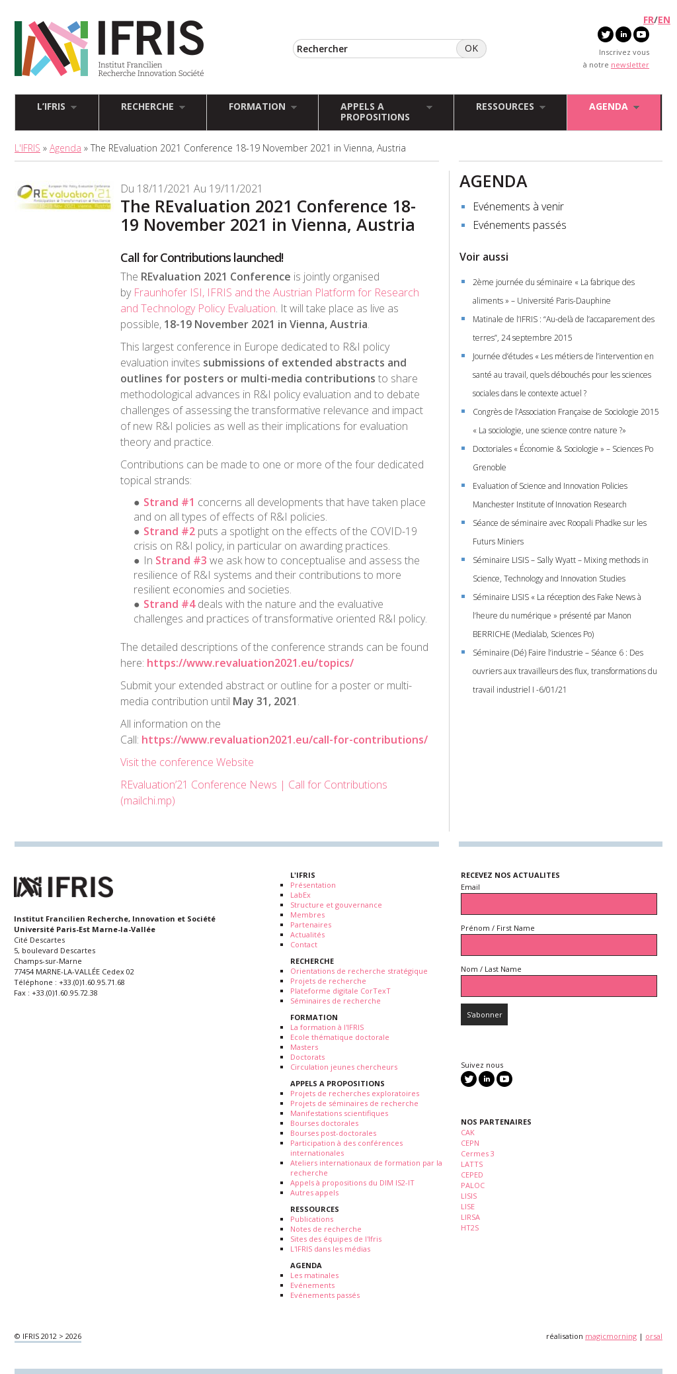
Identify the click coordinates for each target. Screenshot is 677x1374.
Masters (304, 1047)
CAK (468, 1132)
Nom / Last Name (491, 969)
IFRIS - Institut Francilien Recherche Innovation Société (109, 49)
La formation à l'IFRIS (327, 1027)
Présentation (313, 885)
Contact (303, 944)
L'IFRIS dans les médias (330, 1249)
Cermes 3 (478, 1153)
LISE (468, 1206)
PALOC (473, 1185)
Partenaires (310, 924)
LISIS (469, 1196)
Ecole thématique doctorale (339, 1037)
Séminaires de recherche (335, 1001)
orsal (653, 1336)
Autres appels (314, 1192)
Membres (307, 915)
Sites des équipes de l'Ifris (335, 1239)
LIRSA (470, 1217)
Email (470, 887)
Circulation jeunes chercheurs (343, 1067)
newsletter (630, 64)
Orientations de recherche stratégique (359, 971)
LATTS (472, 1164)
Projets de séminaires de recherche (354, 1103)
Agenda (65, 148)
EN (664, 19)
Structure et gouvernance (336, 905)
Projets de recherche (328, 981)
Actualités (307, 934)
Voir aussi (483, 256)
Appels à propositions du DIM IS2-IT (352, 1182)
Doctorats (307, 1057)
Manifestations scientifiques (339, 1113)
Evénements (312, 1285)
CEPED (472, 1175)
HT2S (470, 1227)
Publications (311, 1219)
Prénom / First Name (498, 928)
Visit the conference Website (188, 762)
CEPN (470, 1143)
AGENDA (493, 180)
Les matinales (314, 1275)
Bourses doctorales (324, 1123)
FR (648, 19)
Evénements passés (520, 225)
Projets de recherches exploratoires (354, 1093)
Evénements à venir (518, 206)
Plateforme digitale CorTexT (340, 991)
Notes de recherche (326, 1229)
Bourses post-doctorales (333, 1133)
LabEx (300, 895)
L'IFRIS (27, 148)
